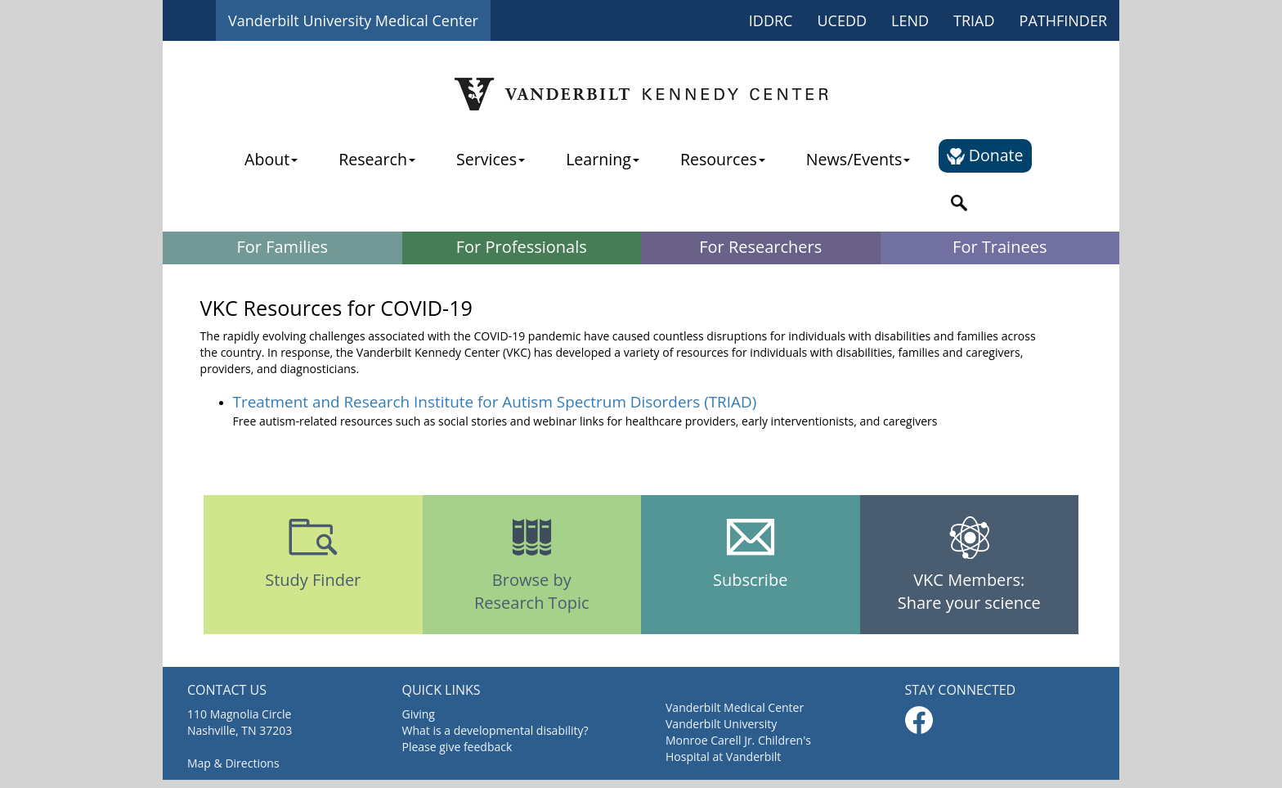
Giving (418, 714)
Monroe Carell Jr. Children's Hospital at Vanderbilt (738, 748)
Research (376, 159)
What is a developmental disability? (495, 730)
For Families (282, 247)
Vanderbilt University (721, 724)
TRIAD (974, 20)
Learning (602, 159)
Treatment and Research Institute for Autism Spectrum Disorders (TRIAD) (495, 401)
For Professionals (521, 247)
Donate (985, 155)
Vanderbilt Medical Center (735, 707)
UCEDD (842, 20)
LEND (910, 20)
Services (490, 159)
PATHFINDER (1063, 20)
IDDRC (771, 20)
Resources (722, 159)
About (271, 159)
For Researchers (760, 247)
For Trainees (1000, 247)
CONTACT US (227, 690)
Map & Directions (233, 763)
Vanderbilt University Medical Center (353, 20)
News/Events (858, 159)
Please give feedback (457, 746)
